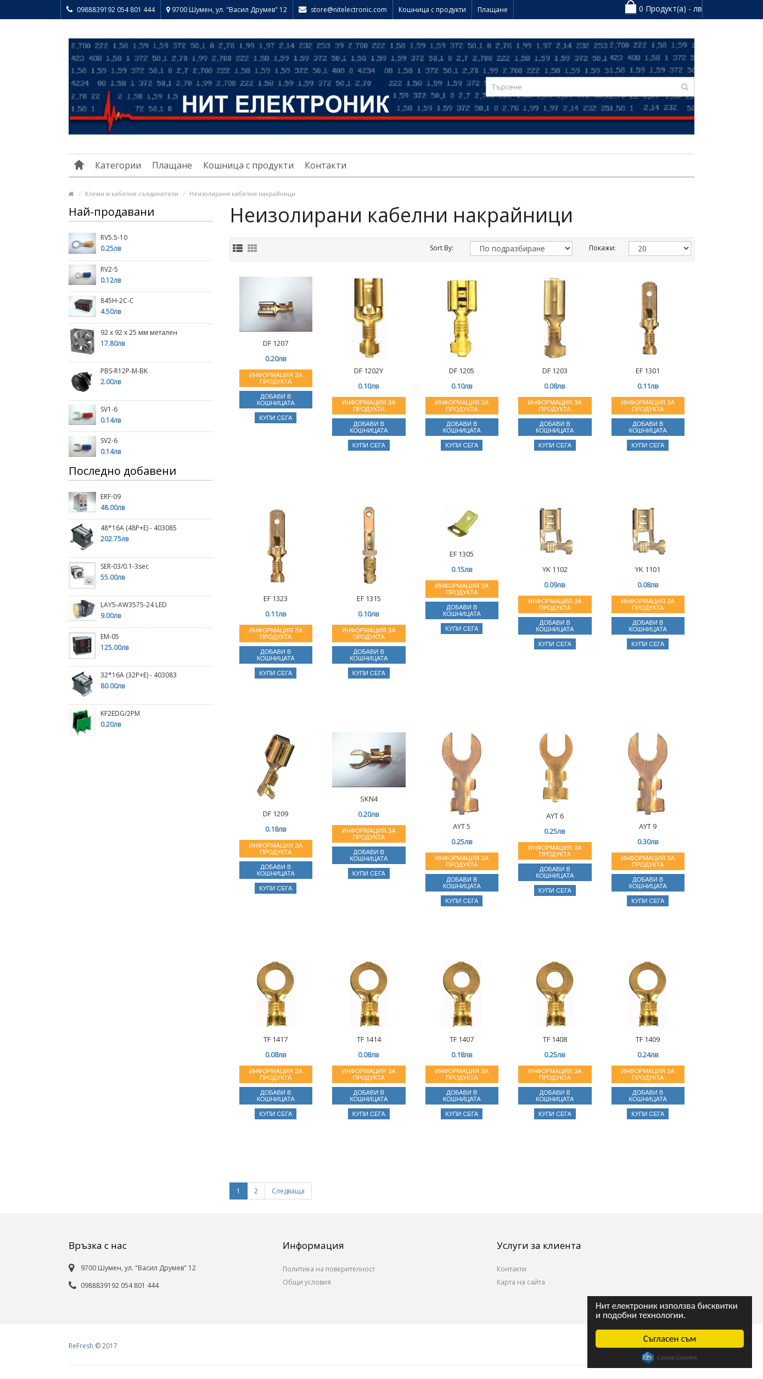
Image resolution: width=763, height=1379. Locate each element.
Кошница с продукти (432, 9)
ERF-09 (110, 496)
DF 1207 (275, 343)
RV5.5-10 (113, 237)
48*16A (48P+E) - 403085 (138, 527)
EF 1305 (462, 554)
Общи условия (307, 1282)
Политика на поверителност (329, 1269)
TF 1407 (462, 1039)
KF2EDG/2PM (120, 713)
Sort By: (441, 248)
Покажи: (600, 248)
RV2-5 (109, 269)
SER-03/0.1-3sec (124, 566)
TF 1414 (369, 1039)
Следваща (288, 1191)
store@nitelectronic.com (343, 9)
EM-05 (109, 636)
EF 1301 (648, 370)
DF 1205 (461, 370)
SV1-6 (108, 409)
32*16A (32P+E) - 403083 (138, 675)
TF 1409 (648, 1039)
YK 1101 (647, 569)
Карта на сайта (521, 1282)
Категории (118, 165)
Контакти (325, 165)
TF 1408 (555, 1039)
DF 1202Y (368, 370)
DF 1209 (275, 814)
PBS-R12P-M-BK (124, 370)
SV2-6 (108, 440)
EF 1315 (369, 598)
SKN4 (369, 799)
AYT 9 (648, 826)
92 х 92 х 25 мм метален (138, 332)
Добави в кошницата (276, 399)
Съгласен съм (670, 1338)
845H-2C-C (117, 300)
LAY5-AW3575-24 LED (133, 604)
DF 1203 (555, 370)
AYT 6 (555, 816)
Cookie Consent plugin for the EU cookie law (669, 1358)
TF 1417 (275, 1039)
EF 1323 (275, 598)
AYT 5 (461, 826)
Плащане (493, 9)
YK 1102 (555, 569)
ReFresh (81, 1345)
